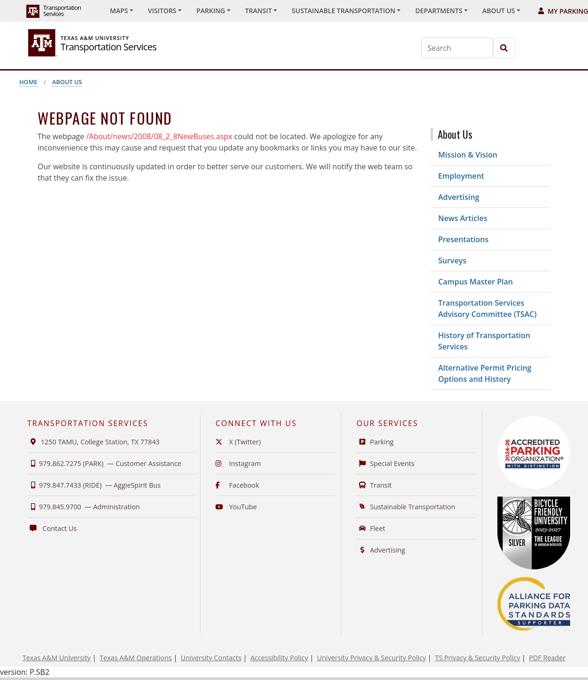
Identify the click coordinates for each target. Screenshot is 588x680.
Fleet (370, 528)
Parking (375, 441)
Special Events (385, 463)
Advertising (458, 197)
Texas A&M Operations (135, 657)
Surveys (452, 260)
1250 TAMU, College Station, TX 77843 (93, 441)
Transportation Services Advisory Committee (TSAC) (487, 308)
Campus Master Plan (475, 282)
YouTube (236, 506)
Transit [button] (258, 10)
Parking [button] (210, 10)
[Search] (457, 48)
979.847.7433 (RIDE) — (94, 485)
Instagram (238, 463)
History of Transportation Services (484, 341)
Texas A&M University (57, 657)
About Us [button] (498, 10)
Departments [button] (438, 10)
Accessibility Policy (279, 657)
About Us (67, 82)
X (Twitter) (238, 441)
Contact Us (52, 528)
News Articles (462, 218)
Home (28, 82)
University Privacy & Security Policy (371, 657)
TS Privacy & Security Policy (477, 657)
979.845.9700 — (83, 506)
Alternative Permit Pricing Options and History (484, 373)
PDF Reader (547, 657)
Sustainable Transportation (405, 506)
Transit (374, 485)
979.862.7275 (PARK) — (104, 463)
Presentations (463, 239)
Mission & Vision (467, 155)
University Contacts (211, 657)
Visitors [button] (162, 10)
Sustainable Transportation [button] (343, 10)
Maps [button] (119, 10)
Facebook (237, 485)
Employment (461, 176)
